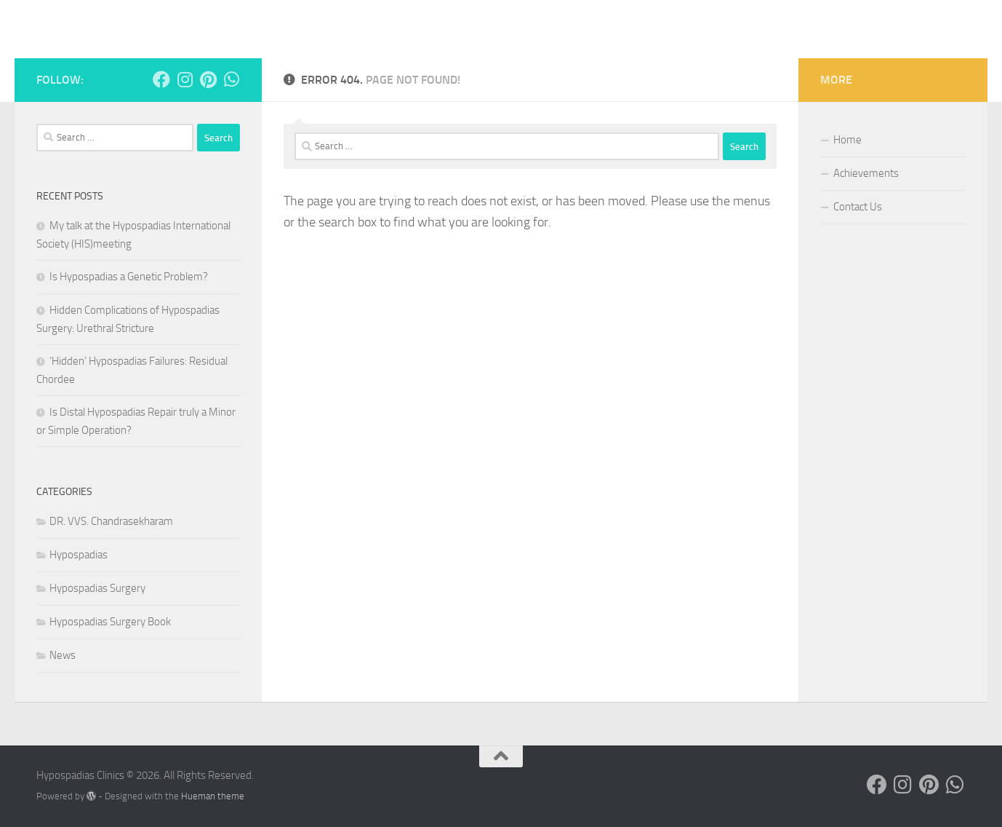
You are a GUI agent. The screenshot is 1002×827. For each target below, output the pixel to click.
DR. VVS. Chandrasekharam (111, 521)
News (62, 655)
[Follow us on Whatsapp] (231, 79)
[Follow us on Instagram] (184, 79)
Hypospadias (78, 554)
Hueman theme (212, 796)
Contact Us (857, 206)
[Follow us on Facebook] (161, 79)
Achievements (866, 173)
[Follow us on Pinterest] (208, 79)
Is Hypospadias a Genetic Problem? (129, 276)
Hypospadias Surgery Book (110, 621)
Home (847, 139)
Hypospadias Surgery (97, 588)
